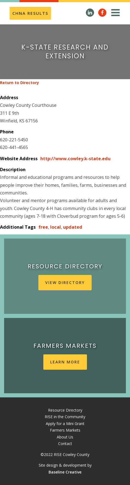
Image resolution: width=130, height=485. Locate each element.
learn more (65, 362)
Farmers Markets (65, 430)
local (55, 227)
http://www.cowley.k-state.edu (75, 159)
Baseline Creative (65, 472)
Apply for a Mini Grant (65, 423)
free (43, 227)
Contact (65, 443)
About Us (65, 437)
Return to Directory (19, 82)
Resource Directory (65, 410)
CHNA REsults (30, 13)
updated (72, 227)
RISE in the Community (65, 416)
